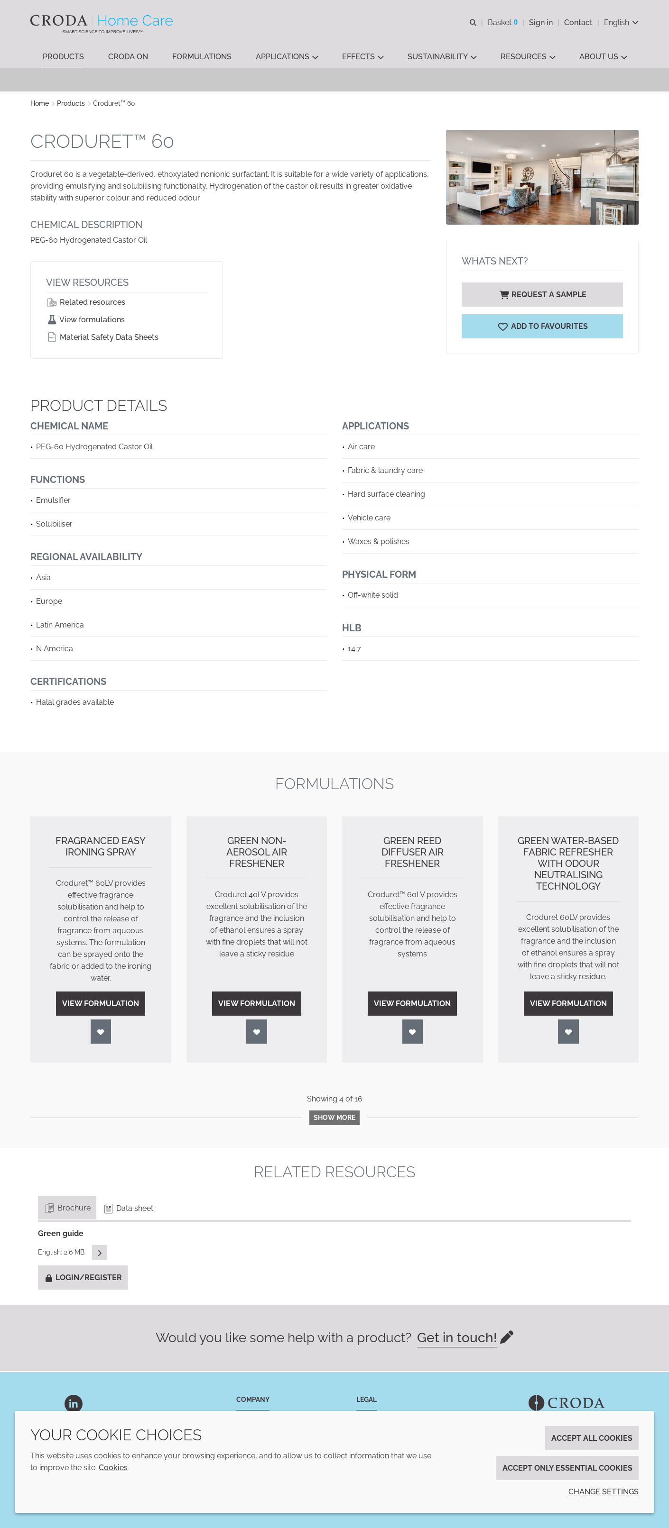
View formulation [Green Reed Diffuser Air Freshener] (412, 1004)
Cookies (113, 1467)
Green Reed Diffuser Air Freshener (412, 853)
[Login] (101, 1032)
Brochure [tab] (67, 1208)
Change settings (603, 1491)
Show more (334, 1118)
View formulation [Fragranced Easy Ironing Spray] (100, 1004)
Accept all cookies (591, 1438)
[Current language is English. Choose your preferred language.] (621, 22)
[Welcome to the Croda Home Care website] (102, 20)
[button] (63, 57)
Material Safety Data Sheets (102, 338)
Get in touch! (457, 1338)
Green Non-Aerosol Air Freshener (256, 853)
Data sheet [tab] (127, 1209)
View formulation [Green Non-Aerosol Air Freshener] (256, 1004)
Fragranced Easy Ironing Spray (101, 847)
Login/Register (83, 1278)
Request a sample (542, 295)
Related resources (85, 303)
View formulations (85, 320)
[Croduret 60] (542, 327)
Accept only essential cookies (567, 1468)
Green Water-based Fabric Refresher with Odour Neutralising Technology (568, 864)
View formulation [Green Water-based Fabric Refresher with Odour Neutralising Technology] (568, 1004)
